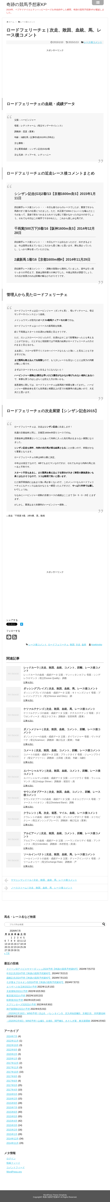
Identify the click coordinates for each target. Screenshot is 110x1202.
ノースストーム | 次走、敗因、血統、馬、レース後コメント (38, 888)
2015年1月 (11, 1134)
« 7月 (7, 953)
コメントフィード (15, 1167)
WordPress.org (14, 1172)
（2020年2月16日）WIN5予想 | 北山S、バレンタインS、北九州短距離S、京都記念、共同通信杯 (55, 1013)
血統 (84, 644)
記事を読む (28, 682)
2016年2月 (11, 1098)
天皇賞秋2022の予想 (17, 991)
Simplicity (63, 1195)
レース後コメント (93, 42)
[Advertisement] (55, 72)
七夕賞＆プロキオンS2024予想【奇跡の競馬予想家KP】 (35, 982)
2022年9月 (11, 1050)
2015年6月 (11, 1112)
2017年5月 (11, 1085)
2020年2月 (11, 1054)
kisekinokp (96, 644)
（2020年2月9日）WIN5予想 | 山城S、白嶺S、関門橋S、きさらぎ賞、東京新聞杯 (48, 1021)
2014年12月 (12, 1138)
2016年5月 (11, 1094)
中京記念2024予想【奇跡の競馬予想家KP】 (28, 973)
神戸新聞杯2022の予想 (18, 1009)
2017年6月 (11, 1081)
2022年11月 (12, 1041)
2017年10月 (12, 1072)
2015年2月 (11, 1130)
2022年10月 (12, 1045)
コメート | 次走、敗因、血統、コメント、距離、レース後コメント (61, 750)
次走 (78, 644)
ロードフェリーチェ (58, 644)
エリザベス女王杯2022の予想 (21, 987)
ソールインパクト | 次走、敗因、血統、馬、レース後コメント (59, 854)
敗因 (72, 644)
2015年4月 (11, 1121)
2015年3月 (11, 1125)
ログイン (11, 1158)
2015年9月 (11, 1103)
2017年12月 (12, 1063)
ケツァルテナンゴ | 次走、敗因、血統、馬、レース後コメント (59, 709)
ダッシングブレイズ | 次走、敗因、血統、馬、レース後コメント (60, 688)
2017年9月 (11, 1076)
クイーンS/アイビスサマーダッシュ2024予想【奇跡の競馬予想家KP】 (42, 969)
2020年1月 (11, 1058)
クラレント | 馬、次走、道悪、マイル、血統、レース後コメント (60, 813)
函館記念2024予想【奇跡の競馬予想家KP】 (28, 978)
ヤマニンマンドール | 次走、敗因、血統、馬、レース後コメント (40, 880)
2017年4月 (11, 1090)
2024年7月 (11, 1036)
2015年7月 (11, 1107)
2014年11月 (12, 1143)
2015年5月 (11, 1116)
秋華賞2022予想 (14, 1000)
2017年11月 (12, 1067)
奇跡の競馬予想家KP (26, 4)
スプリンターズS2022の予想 (21, 1004)
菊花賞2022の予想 (15, 995)
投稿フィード (13, 1163)
